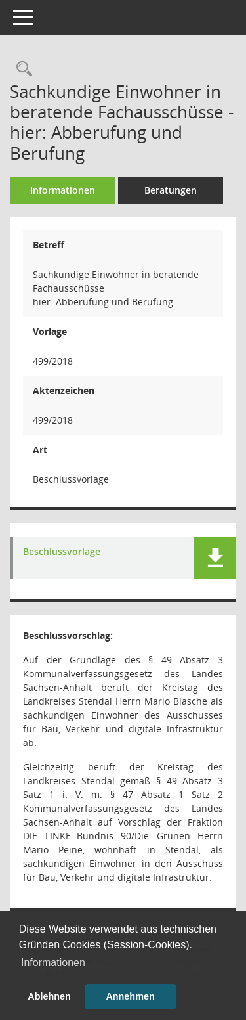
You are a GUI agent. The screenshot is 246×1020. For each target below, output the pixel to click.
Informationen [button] (53, 962)
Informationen (62, 190)
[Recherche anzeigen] (21, 69)
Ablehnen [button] (49, 996)
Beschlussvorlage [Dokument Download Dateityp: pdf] (61, 552)
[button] (215, 558)
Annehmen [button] (130, 996)
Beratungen (170, 190)
